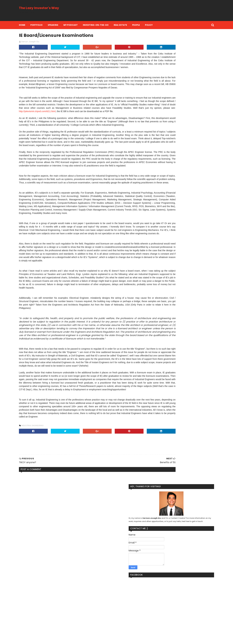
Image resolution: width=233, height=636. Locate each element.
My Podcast (82, 25)
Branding (155, 590)
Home (34, 25)
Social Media (171, 611)
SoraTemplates (50, 631)
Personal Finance (159, 606)
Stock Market (187, 611)
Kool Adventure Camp (162, 595)
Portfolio (48, 25)
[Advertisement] (143, 10)
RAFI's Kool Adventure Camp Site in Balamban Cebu (64, 616)
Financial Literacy (184, 590)
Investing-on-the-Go (108, 25)
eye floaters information (45, 605)
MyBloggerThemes (70, 631)
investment (180, 616)
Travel (154, 616)
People (148, 25)
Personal (193, 600)
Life (196, 595)
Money (171, 600)
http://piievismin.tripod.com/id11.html (79, 126)
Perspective (177, 606)
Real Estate (132, 25)
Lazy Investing (183, 595)
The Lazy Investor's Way (51, 8)
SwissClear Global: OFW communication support (61, 591)
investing (165, 616)
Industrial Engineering (44, 518)
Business (167, 590)
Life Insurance (157, 600)
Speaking (65, 25)
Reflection (156, 611)
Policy (161, 25)
